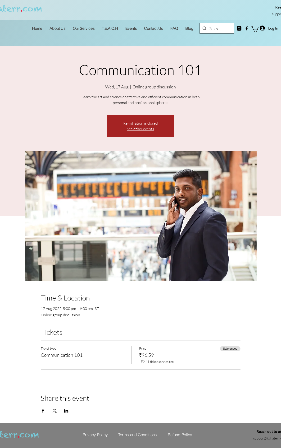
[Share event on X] (54, 411)
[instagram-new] (239, 28)
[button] (254, 28)
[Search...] (216, 29)
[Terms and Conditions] (137, 434)
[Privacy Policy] (95, 434)
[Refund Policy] (180, 434)
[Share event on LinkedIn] (66, 411)
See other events (140, 128)
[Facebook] (246, 28)
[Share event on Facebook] (43, 411)
